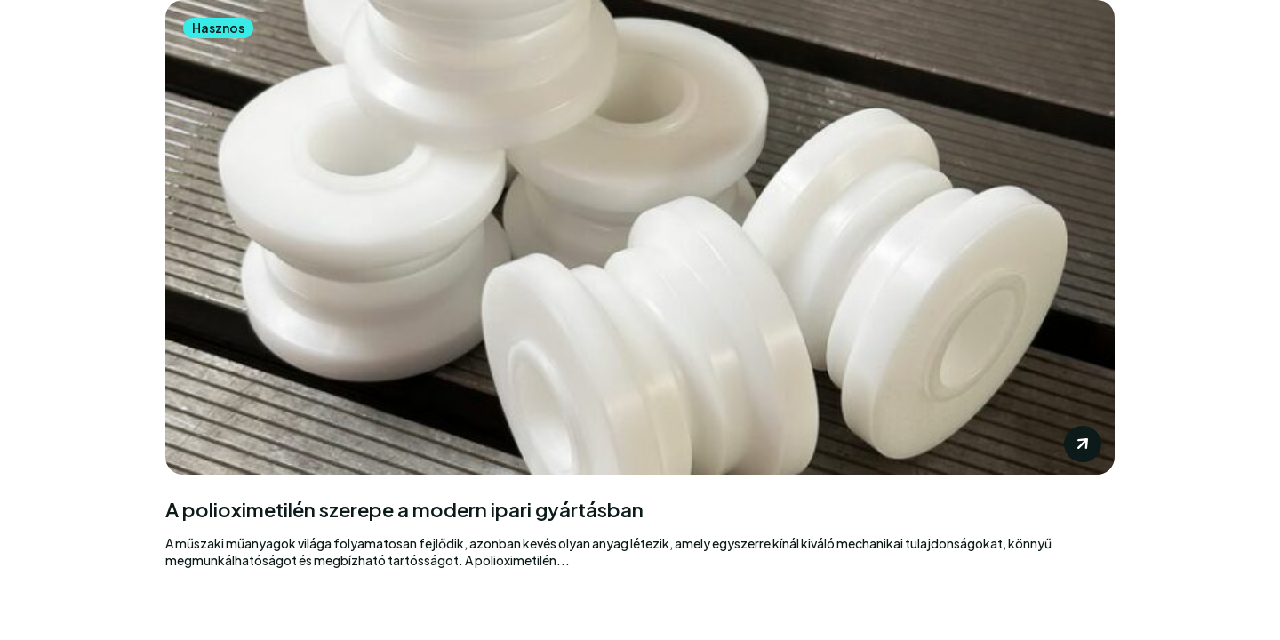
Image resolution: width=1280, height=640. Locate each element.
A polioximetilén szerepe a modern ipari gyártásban (404, 510)
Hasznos (218, 28)
